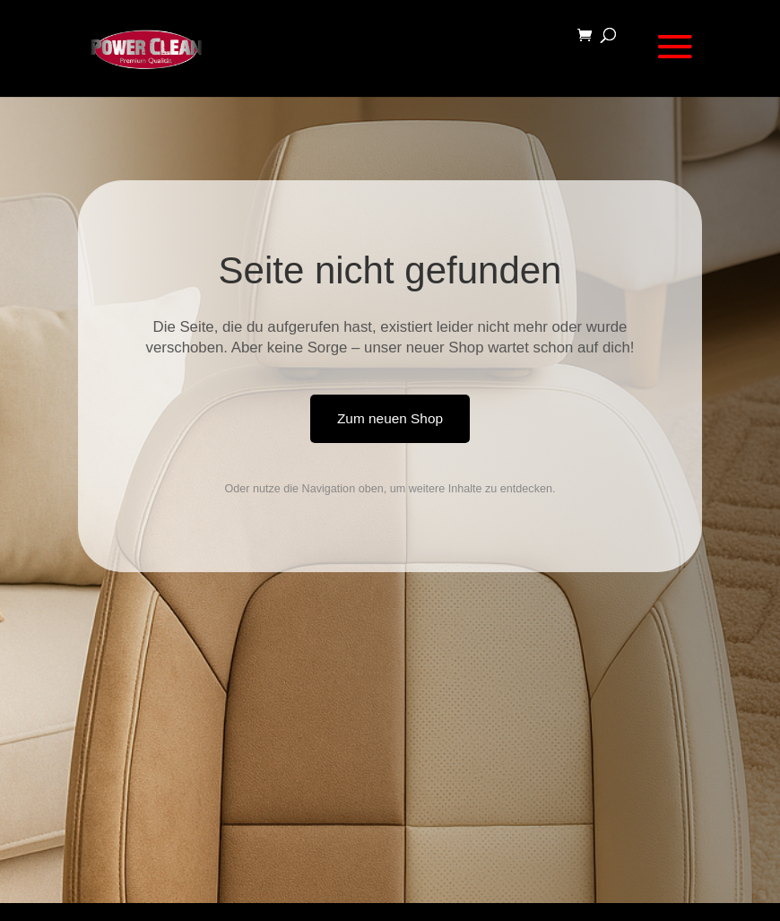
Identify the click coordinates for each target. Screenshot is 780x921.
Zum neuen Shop (390, 418)
